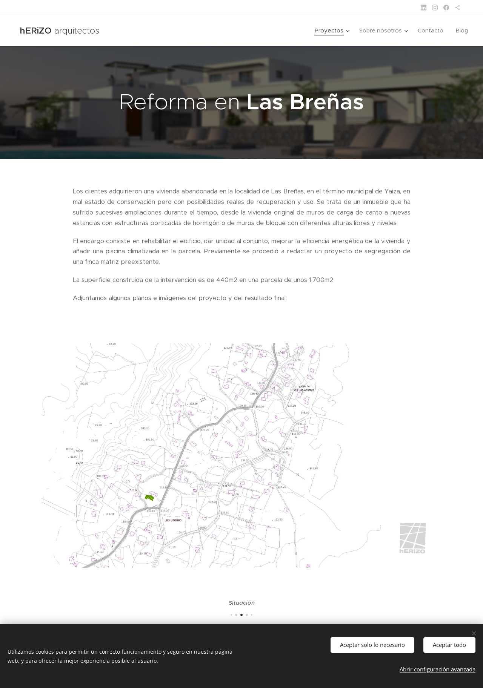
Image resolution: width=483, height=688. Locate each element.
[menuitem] (333, 30)
